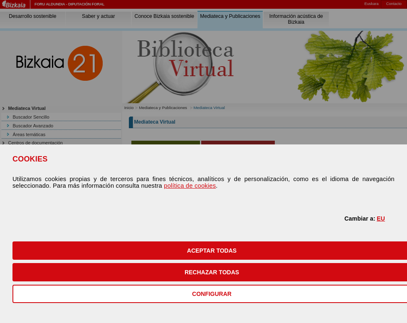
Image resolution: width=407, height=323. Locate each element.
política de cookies (190, 185)
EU (381, 218)
